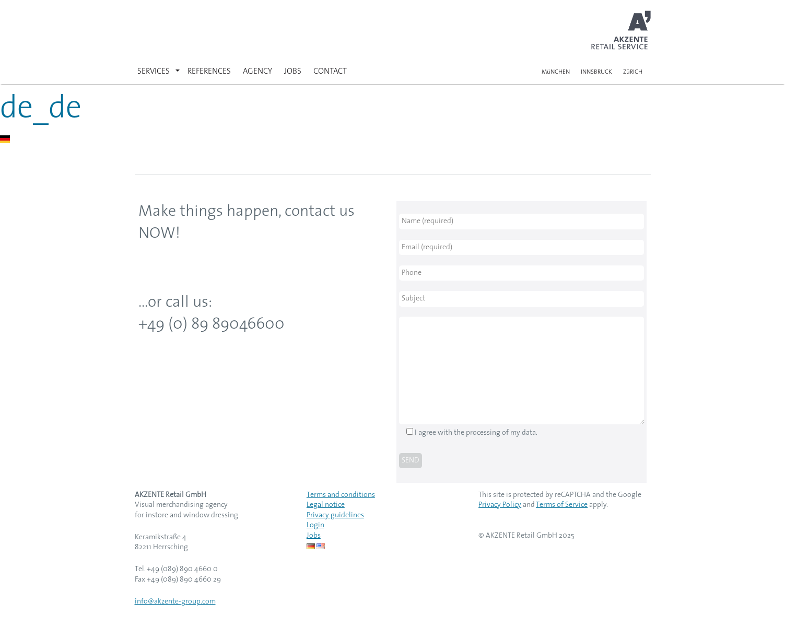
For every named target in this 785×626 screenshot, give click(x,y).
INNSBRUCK (596, 72)
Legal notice (326, 505)
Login (315, 525)
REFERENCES (209, 71)
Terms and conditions (341, 495)
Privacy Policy (499, 505)
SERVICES (153, 71)
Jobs (314, 536)
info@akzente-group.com (175, 602)
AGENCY (257, 71)
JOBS (292, 71)
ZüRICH (632, 72)
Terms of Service (562, 505)
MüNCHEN (556, 72)
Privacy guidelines (335, 515)
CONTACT (330, 71)
